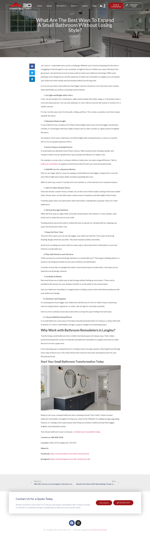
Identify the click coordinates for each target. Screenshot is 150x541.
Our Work (61, 6)
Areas (74, 6)
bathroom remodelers (49, 164)
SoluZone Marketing (98, 530)
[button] (32, 66)
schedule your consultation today (87, 432)
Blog (94, 6)
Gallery (85, 6)
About (49, 6)
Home (39, 6)
